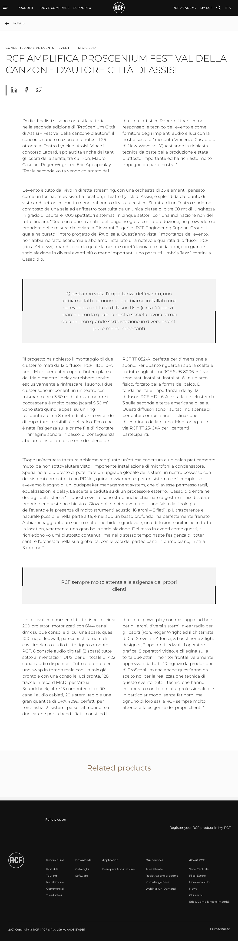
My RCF (206, 8)
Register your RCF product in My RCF (200, 828)
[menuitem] (55, 8)
